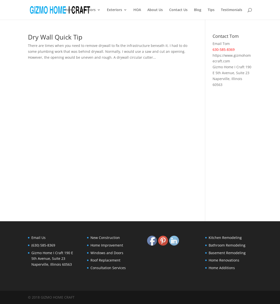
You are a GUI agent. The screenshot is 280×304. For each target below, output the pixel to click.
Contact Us (178, 10)
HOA (137, 10)
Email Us (38, 237)
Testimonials (231, 10)
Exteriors (114, 10)
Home (70, 10)
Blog (197, 10)
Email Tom (221, 43)
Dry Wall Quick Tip (55, 37)
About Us (155, 10)
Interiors (88, 10)
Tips (211, 10)
